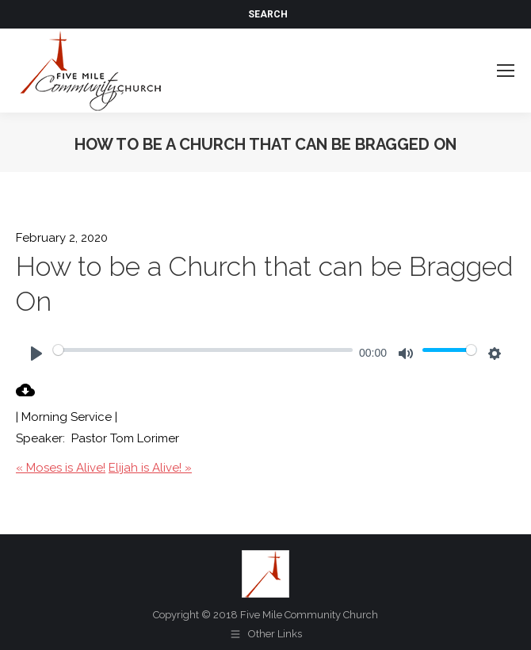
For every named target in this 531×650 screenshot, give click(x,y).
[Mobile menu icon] (505, 70)
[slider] (203, 350)
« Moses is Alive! (60, 468)
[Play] (36, 353)
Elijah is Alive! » (150, 468)
